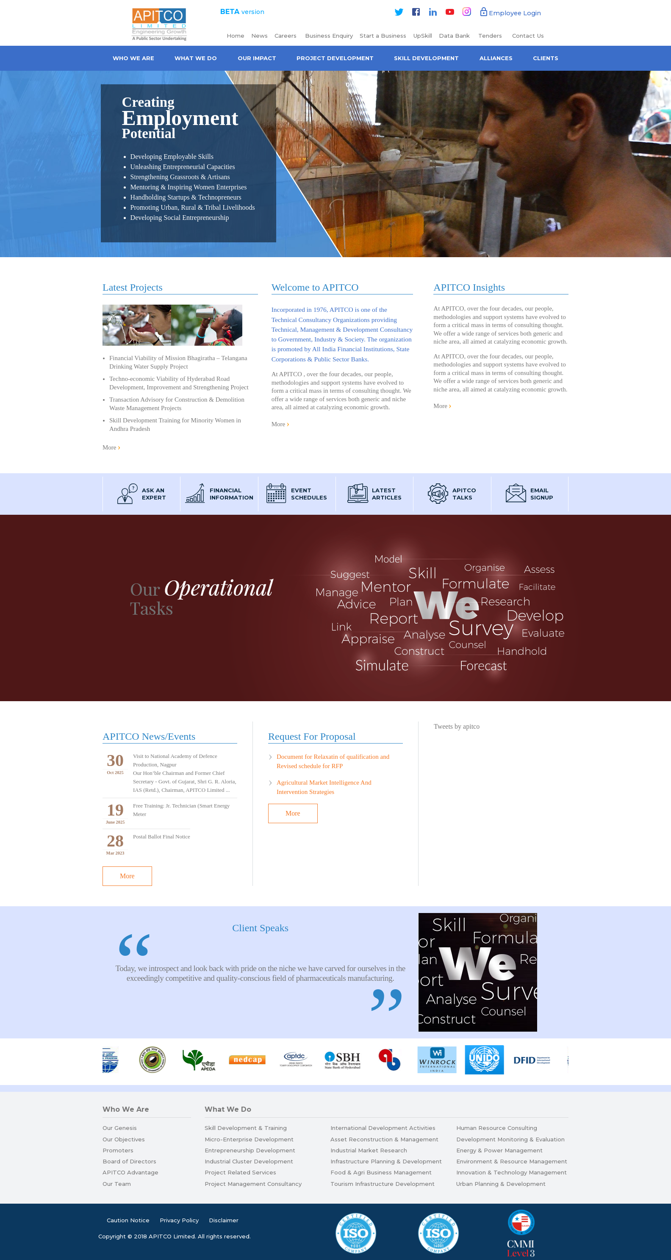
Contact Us (528, 35)
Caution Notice (128, 1220)
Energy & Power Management (499, 1150)
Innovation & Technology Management (511, 1172)
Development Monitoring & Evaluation (510, 1139)
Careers (286, 35)
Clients (545, 58)
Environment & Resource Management (511, 1161)
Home (235, 35)
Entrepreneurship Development (250, 1150)
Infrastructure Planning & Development (386, 1161)
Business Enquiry (329, 35)
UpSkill (422, 35)
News (259, 35)
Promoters (118, 1150)
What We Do (196, 58)
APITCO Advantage (130, 1172)
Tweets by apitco (457, 726)
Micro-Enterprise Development (249, 1139)
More (109, 447)
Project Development (335, 58)
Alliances (496, 58)
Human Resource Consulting (496, 1127)
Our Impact (257, 58)
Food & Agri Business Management (381, 1172)
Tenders (491, 35)
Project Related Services (240, 1172)
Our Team (117, 1183)
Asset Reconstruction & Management (384, 1139)
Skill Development (426, 58)
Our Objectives (124, 1139)
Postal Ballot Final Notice (161, 836)
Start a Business (383, 35)
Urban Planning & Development (501, 1183)
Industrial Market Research (368, 1150)
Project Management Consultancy (253, 1183)
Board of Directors (129, 1161)
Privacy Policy (179, 1220)
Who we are (133, 58)
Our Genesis (120, 1127)
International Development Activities (382, 1127)
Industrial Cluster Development (249, 1161)
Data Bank (454, 35)
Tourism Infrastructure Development (382, 1183)
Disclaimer (223, 1220)
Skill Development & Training (246, 1127)
